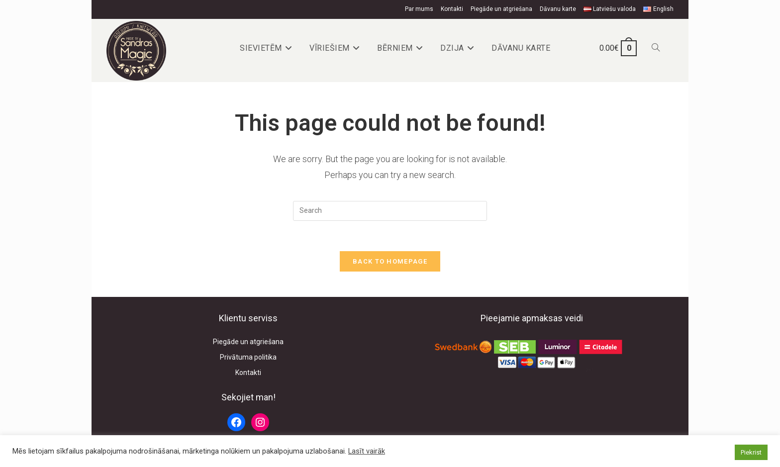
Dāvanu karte (558, 8)
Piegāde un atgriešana (501, 8)
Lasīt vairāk (366, 451)
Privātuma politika (248, 357)
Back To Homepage (390, 261)
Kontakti (452, 8)
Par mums (419, 8)
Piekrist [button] (751, 452)
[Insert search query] (390, 211)
